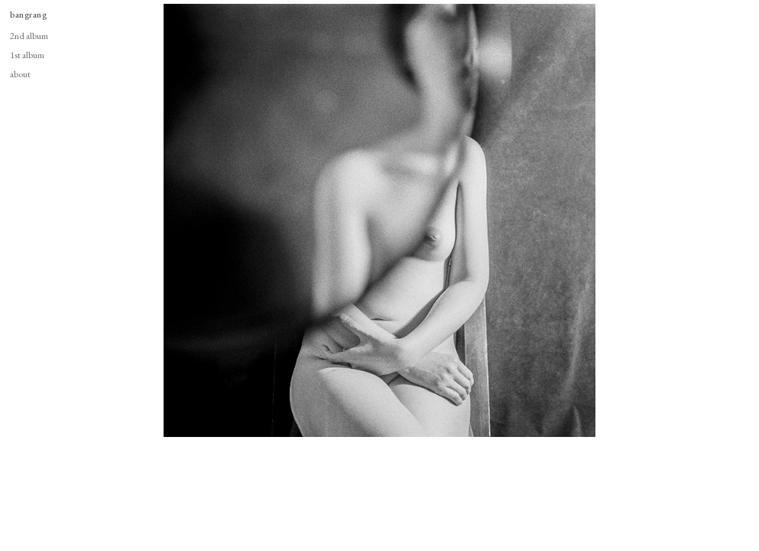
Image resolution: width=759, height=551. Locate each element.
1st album (27, 54)
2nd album (29, 35)
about (20, 73)
